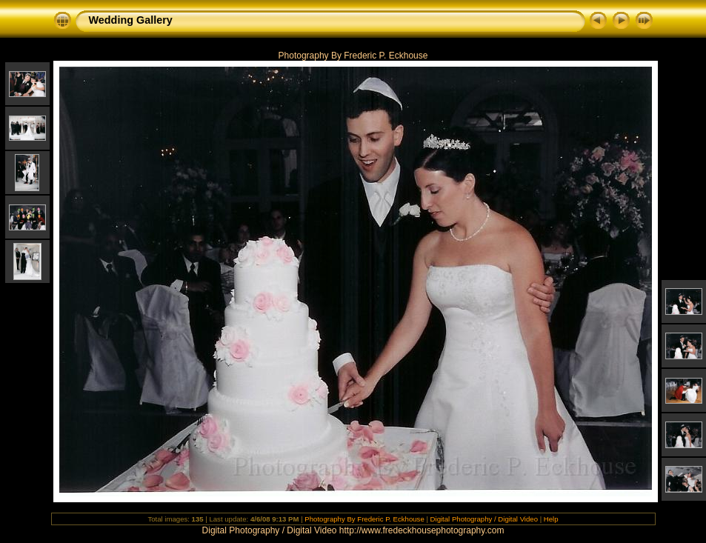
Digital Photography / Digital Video (484, 519)
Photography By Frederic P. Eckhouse (364, 519)
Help (551, 519)
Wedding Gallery (131, 20)
